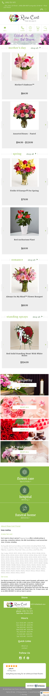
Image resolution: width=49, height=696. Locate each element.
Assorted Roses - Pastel (24, 134)
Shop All (34, 48)
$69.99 (24, 248)
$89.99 (24, 305)
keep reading (6, 530)
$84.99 (24, 93)
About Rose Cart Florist (10, 526)
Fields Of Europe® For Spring (24, 191)
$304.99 (24, 362)
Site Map (24, 694)
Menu (5, 30)
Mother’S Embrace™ (24, 85)
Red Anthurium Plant (24, 240)
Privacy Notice (22, 692)
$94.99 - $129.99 (24, 142)
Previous (3, 75)
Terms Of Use (10, 692)
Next (46, 75)
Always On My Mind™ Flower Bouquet (24, 297)
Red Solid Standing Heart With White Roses (24, 354)
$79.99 (24, 199)
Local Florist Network (36, 692)
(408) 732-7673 (10, 2)
